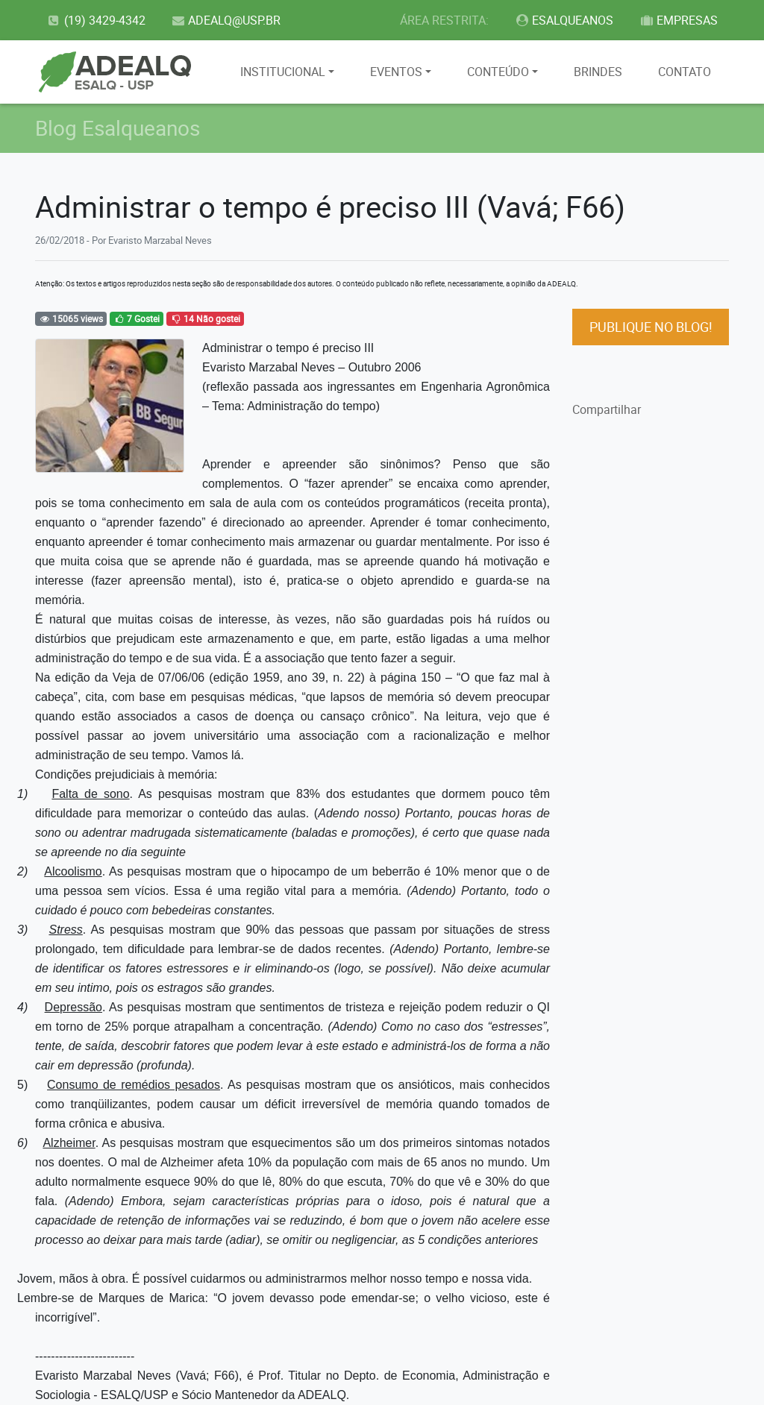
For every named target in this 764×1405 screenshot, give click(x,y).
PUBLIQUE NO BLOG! (651, 327)
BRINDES (598, 71)
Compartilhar (606, 409)
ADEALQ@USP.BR (226, 20)
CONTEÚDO (498, 71)
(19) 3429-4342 (95, 20)
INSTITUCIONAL (282, 71)
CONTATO (684, 71)
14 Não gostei (205, 318)
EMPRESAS (678, 20)
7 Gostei (136, 318)
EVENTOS (396, 71)
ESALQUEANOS (564, 20)
